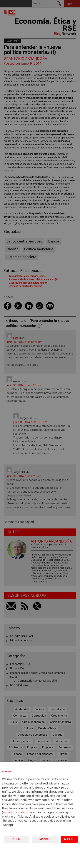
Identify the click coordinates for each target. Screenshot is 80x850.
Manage (45, 839)
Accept (69, 839)
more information (15, 812)
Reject (17, 839)
